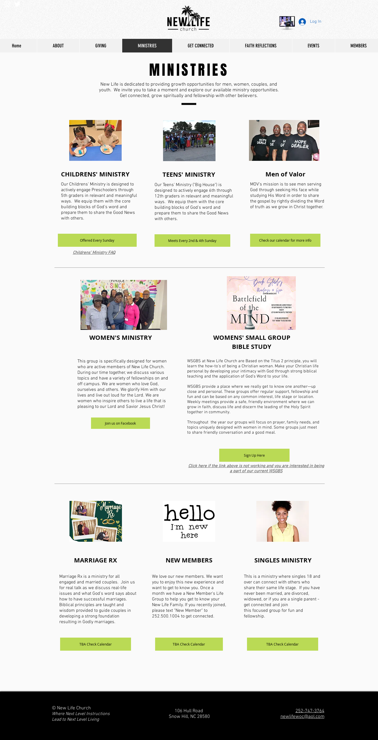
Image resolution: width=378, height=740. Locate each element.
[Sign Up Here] (254, 455)
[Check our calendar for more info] (285, 240)
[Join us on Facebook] (120, 423)
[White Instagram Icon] (7, 4)
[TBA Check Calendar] (95, 644)
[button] (97, 240)
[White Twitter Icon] (17, 4)
